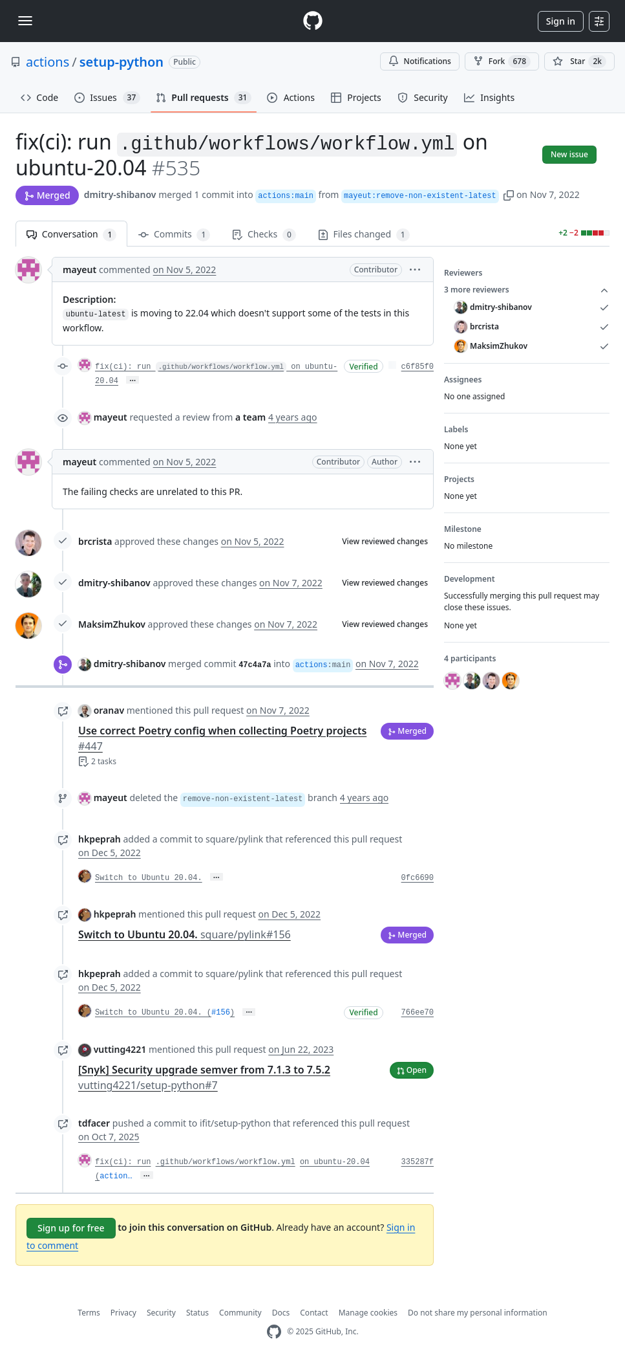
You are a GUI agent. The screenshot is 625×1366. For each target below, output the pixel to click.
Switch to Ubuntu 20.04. (148, 878)
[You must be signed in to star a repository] (579, 61)
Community (240, 1312)
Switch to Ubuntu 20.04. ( (153, 1012)
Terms (89, 1312)
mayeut (79, 269)
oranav (109, 710)
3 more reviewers (526, 290)
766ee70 (417, 1012)
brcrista (95, 541)
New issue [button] (569, 154)
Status (197, 1312)
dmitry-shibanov (120, 194)
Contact (314, 1312)
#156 (220, 1012)
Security (161, 1312)
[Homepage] (312, 21)
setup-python (121, 62)
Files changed (364, 234)
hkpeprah (99, 839)
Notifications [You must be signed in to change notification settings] (419, 61)
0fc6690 (417, 878)
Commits (174, 234)
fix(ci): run (123, 1162)
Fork (502, 61)
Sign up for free (71, 1228)
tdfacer (94, 1123)
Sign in (560, 21)
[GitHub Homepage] (274, 1332)
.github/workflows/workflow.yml (225, 1162)
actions (47, 62)
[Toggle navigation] (25, 20)
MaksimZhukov (111, 624)
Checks (263, 234)
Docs (281, 1312)
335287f (417, 1162)
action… (116, 1176)
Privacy (123, 1312)
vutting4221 (120, 1049)
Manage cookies (368, 1312)
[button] (508, 194)
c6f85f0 (417, 366)
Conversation (71, 234)
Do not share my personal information (477, 1312)
